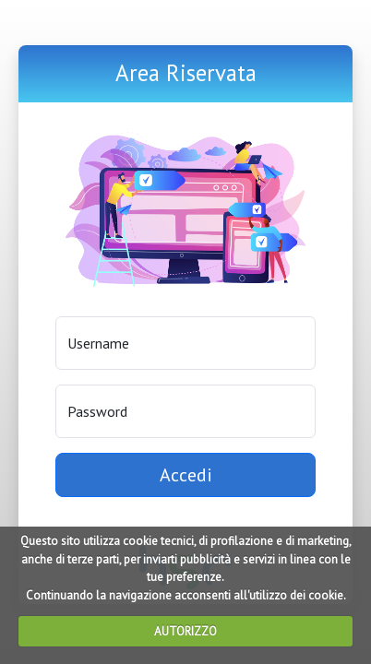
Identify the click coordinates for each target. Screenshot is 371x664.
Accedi (186, 475)
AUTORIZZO (185, 631)
